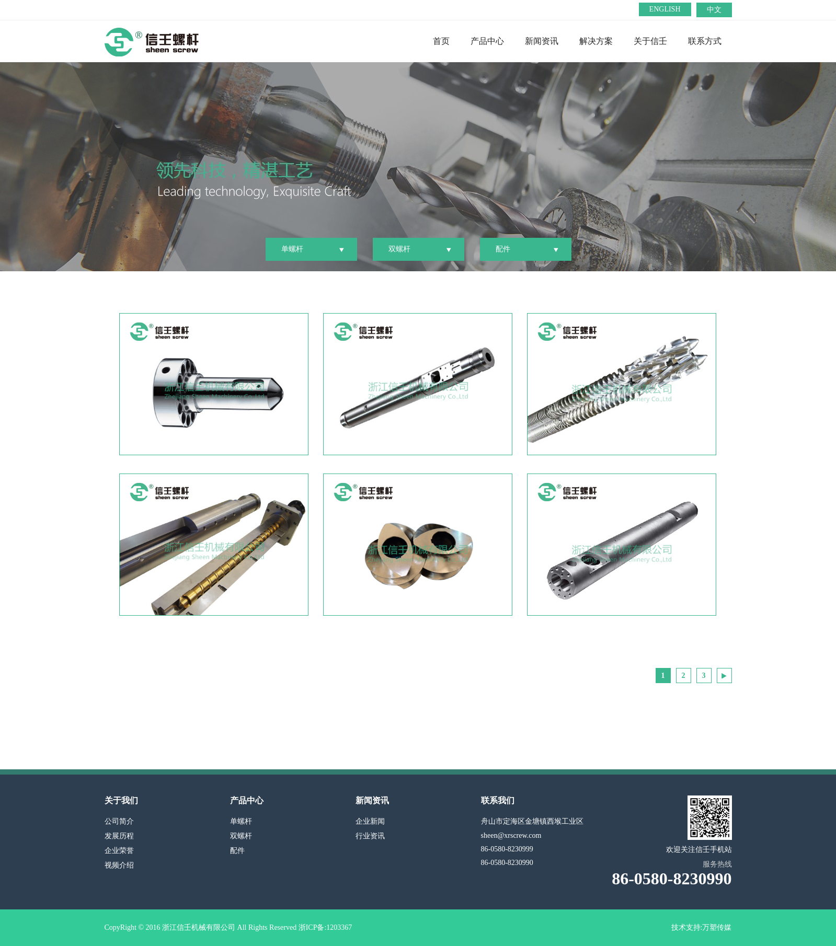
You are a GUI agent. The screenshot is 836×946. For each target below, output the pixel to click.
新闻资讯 (541, 41)
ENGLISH (665, 9)
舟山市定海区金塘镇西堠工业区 (532, 821)
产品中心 (487, 41)
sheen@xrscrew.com (511, 835)
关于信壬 (650, 41)
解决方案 (596, 41)
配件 (503, 249)
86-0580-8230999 (507, 849)
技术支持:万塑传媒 (701, 927)
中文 (714, 10)
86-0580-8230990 (507, 863)
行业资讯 (370, 836)
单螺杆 (292, 249)
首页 (441, 41)
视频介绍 (119, 865)
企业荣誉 (119, 851)
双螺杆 (399, 249)
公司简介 (119, 821)
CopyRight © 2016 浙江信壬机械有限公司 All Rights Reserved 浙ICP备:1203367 (228, 927)
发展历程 (119, 836)
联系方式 (705, 41)
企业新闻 (370, 821)
